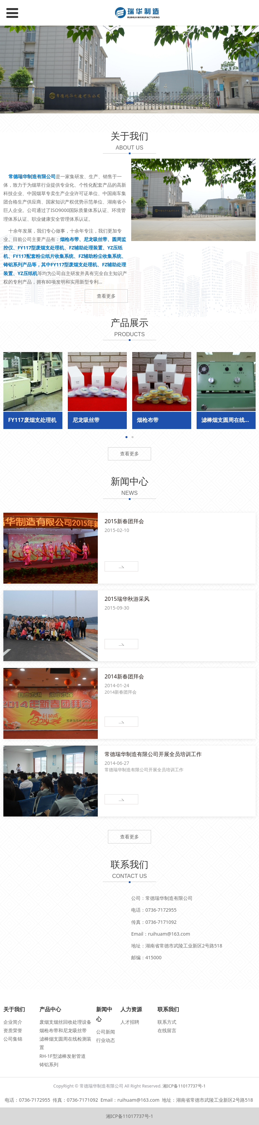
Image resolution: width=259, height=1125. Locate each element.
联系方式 (166, 1022)
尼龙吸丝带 (86, 420)
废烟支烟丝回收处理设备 (65, 1022)
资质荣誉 (12, 1030)
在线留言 (166, 1030)
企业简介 (12, 1022)
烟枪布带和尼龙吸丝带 (63, 1030)
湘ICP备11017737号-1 (184, 1086)
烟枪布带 (148, 420)
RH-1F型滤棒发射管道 (62, 1056)
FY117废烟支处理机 (32, 420)
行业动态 (105, 1040)
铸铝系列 (48, 1064)
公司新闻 (105, 1031)
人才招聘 (129, 1022)
